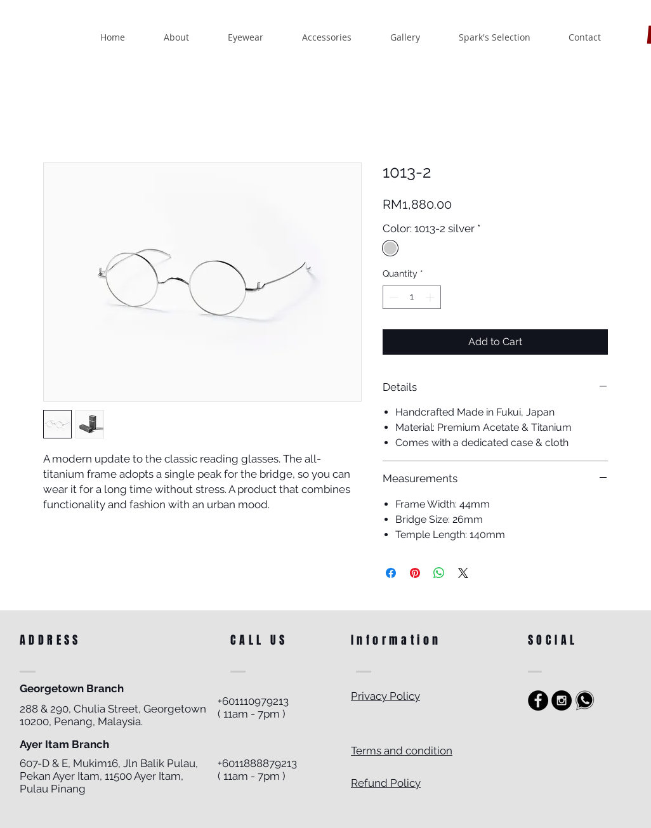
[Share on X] (463, 573)
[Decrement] (392, 297)
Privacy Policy (385, 696)
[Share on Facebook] (390, 573)
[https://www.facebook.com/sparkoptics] (538, 700)
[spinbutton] (411, 297)
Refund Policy (386, 783)
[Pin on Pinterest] (415, 573)
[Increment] (431, 297)
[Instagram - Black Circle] (561, 700)
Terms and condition (401, 750)
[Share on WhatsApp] (439, 573)
